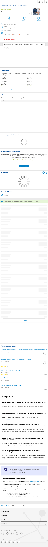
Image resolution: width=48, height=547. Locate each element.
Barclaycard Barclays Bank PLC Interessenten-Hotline (16, 359)
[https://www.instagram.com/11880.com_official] (6, 542)
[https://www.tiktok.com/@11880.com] (10, 542)
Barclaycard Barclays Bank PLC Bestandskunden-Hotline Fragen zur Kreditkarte (23, 349)
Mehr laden (24, 320)
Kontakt (6, 48)
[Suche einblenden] (35, 2)
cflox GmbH (4, 378)
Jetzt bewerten (24, 166)
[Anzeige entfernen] (47, 542)
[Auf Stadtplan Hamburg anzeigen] (46, 172)
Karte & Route (39, 44)
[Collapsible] (45, 402)
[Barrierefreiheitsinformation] (42, 2)
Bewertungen (28, 44)
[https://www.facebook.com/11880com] (2, 542)
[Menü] (46, 2)
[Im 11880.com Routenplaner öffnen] (43, 172)
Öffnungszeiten (8, 44)
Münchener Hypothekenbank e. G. (10, 370)
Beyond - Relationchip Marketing (10, 385)
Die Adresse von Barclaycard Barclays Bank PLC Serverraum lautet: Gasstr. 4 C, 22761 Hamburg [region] (22, 407)
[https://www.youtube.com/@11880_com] (18, 542)
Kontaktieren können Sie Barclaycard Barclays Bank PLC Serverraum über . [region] (20, 418)
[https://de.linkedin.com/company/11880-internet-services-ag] (14, 542)
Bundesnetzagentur (34, 481)
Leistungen (18, 44)
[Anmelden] (39, 2)
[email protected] (6, 419)
